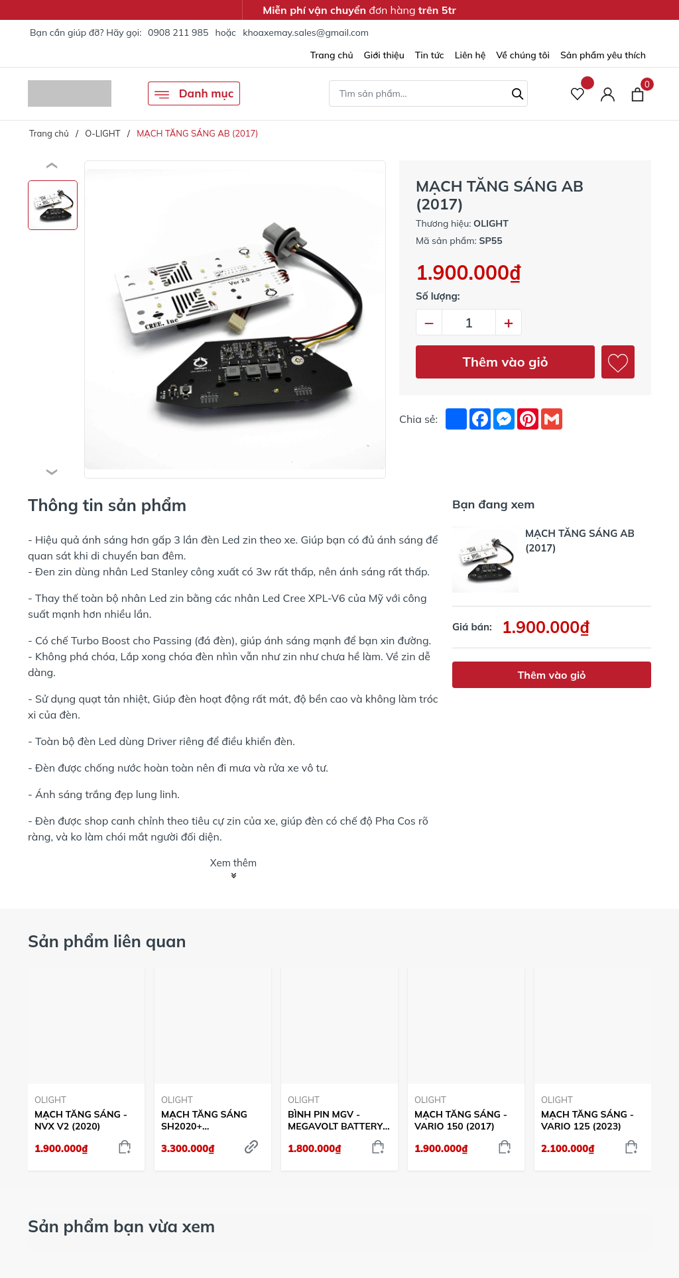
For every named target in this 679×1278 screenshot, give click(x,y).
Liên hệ (470, 55)
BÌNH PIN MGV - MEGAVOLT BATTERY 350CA (335, 1120)
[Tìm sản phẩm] (428, 93)
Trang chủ (331, 55)
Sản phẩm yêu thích (603, 55)
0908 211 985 (178, 32)
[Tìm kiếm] (518, 92)
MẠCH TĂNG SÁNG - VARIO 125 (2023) (587, 1120)
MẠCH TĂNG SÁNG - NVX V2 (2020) (80, 1120)
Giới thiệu (384, 55)
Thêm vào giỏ (505, 361)
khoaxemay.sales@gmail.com (306, 32)
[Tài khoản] (608, 94)
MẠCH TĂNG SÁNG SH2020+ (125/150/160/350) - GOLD (205, 1120)
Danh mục (193, 94)
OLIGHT (50, 1099)
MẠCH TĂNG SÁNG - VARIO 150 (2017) (460, 1120)
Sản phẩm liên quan (107, 941)
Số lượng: (438, 296)
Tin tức (429, 55)
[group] (235, 319)
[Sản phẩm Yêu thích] (578, 94)
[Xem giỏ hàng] (638, 93)
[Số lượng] (468, 322)
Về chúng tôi (523, 55)
